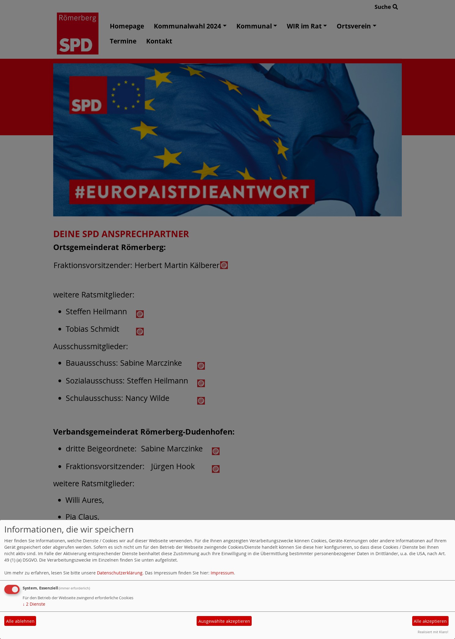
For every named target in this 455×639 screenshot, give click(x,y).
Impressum (222, 573)
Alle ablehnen (20, 621)
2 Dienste (34, 604)
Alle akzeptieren (430, 621)
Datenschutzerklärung (119, 573)
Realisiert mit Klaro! (433, 632)
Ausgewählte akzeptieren (224, 621)
